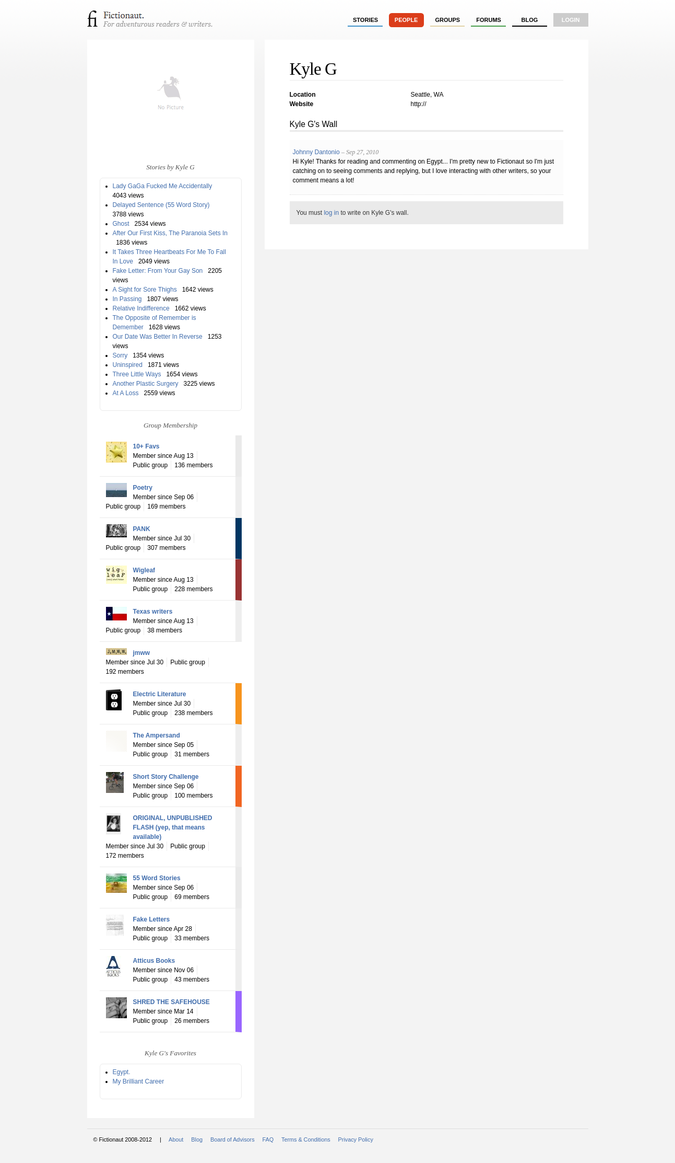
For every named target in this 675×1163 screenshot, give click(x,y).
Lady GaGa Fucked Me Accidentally (162, 186)
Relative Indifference (141, 308)
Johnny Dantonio (316, 152)
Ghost (121, 223)
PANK (141, 529)
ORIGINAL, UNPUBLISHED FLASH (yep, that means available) (172, 827)
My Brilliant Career (138, 1081)
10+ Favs (146, 446)
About (176, 1139)
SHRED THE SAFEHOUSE (171, 1002)
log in (331, 212)
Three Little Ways (137, 374)
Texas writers (153, 611)
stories (365, 20)
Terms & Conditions (305, 1139)
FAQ (268, 1139)
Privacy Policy (355, 1139)
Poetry (142, 487)
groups (447, 20)
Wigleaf (144, 570)
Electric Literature (159, 694)
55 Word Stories (157, 878)
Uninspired (128, 365)
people (406, 20)
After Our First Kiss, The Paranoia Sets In (170, 233)
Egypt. (122, 1072)
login (571, 20)
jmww (141, 653)
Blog (529, 20)
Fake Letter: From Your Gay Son (158, 270)
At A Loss (126, 393)
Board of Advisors (232, 1139)
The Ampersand (156, 735)
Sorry (120, 355)
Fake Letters (151, 919)
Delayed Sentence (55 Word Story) (161, 205)
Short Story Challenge (166, 776)
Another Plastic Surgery (146, 383)
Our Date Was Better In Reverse (158, 336)
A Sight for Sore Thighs (145, 289)
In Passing (127, 299)
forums (488, 20)
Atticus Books (154, 960)
